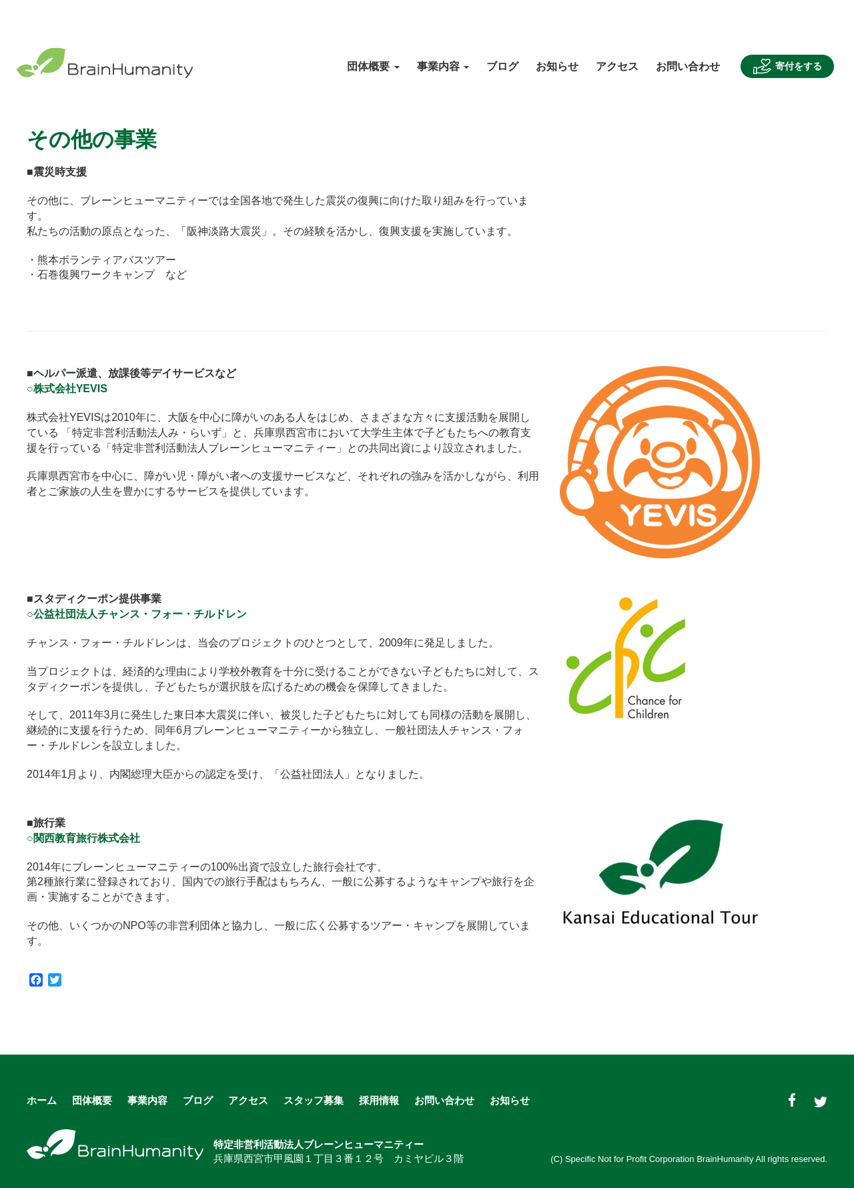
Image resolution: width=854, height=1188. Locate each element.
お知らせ (557, 66)
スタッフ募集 (314, 1100)
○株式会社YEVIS (67, 388)
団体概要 (92, 1100)
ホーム (42, 1100)
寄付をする (787, 66)
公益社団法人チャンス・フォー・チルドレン (140, 614)
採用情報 (379, 1100)
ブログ (502, 66)
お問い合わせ (688, 66)
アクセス (617, 66)
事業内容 (147, 1100)
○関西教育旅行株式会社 (83, 838)
